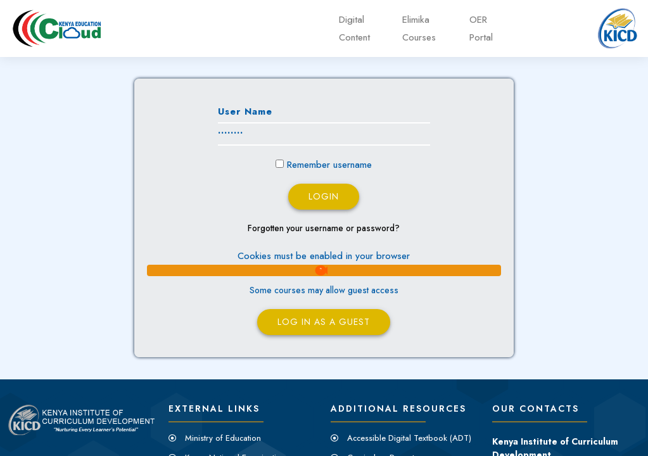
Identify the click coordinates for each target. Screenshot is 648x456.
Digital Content (354, 28)
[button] (324, 270)
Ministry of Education (223, 438)
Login (323, 196)
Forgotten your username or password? (324, 228)
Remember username (329, 165)
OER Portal (481, 28)
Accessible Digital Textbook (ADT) (409, 438)
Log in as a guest (323, 321)
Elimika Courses (419, 28)
